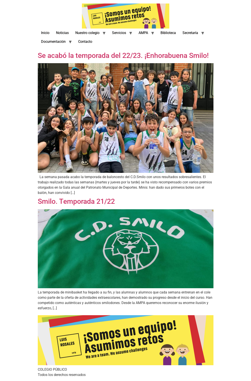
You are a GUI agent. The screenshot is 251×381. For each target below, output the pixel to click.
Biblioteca (168, 33)
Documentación (53, 41)
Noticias (62, 33)
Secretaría (190, 33)
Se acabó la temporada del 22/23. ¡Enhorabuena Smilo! (123, 55)
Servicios (119, 33)
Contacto (85, 41)
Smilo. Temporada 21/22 (76, 201)
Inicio (45, 33)
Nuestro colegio (87, 33)
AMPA (143, 33)
